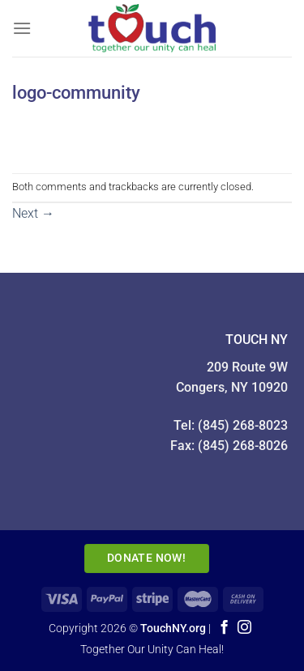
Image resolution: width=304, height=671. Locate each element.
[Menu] (22, 28)
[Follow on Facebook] (223, 628)
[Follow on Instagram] (244, 628)
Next (33, 213)
